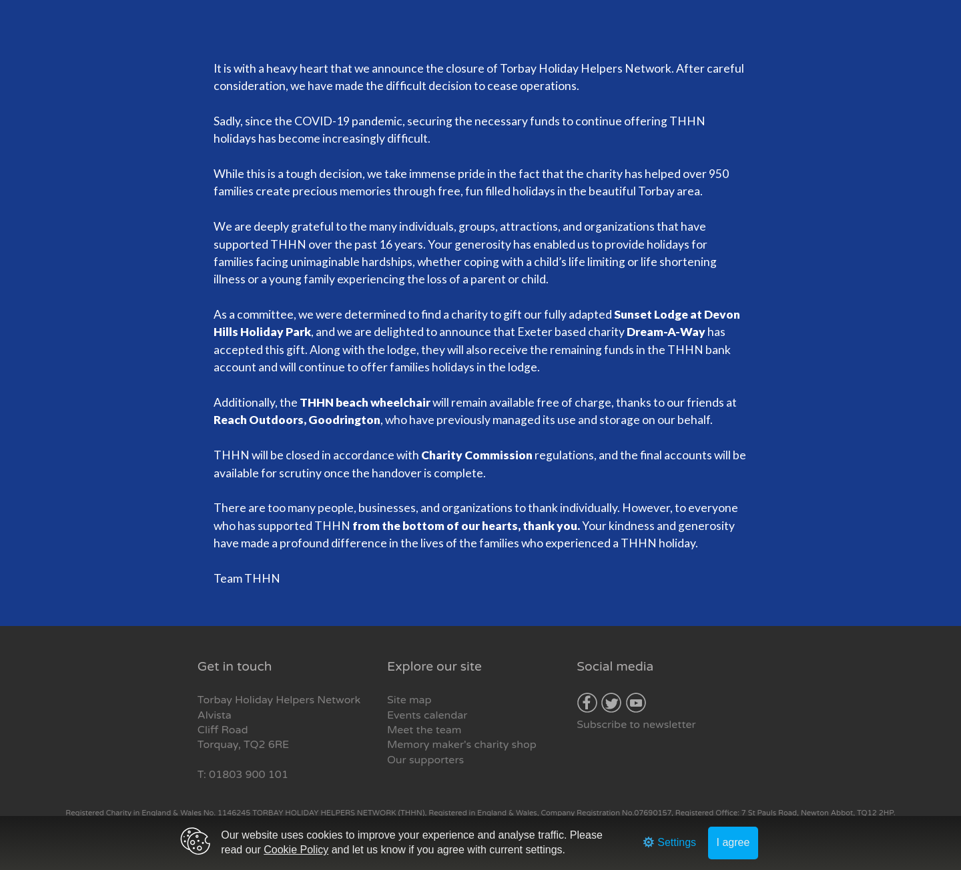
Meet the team (424, 730)
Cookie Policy (296, 849)
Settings (669, 842)
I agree (733, 842)
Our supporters (425, 760)
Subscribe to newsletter (636, 724)
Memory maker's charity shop (462, 744)
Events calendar (427, 715)
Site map (409, 700)
